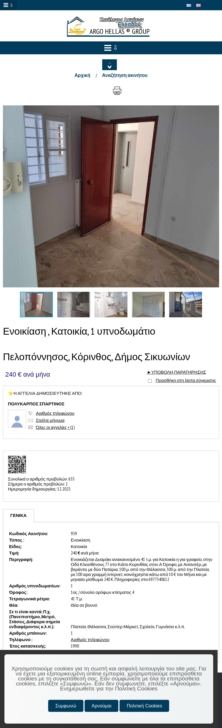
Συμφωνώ (65, 705)
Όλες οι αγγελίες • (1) (55, 427)
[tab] (18, 515)
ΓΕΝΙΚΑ (18, 515)
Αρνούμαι (101, 705)
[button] (213, 110)
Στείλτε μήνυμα (50, 420)
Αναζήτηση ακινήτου (125, 75)
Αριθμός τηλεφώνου (55, 413)
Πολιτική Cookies (144, 705)
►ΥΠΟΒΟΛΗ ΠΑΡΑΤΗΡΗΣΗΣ (176, 372)
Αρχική (82, 75)
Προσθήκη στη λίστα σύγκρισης (186, 380)
